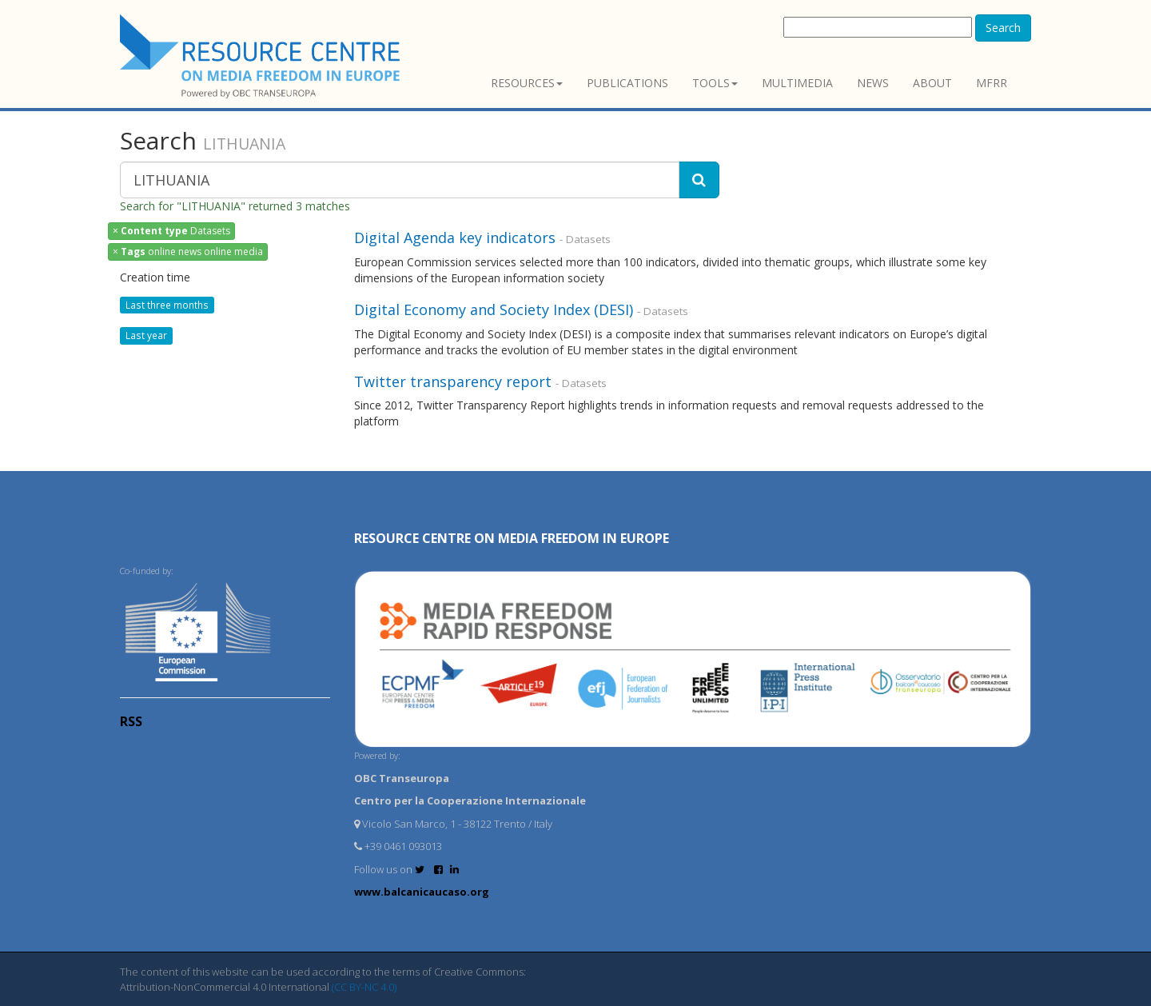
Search (1003, 27)
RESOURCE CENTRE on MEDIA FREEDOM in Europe (511, 538)
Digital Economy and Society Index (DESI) (493, 309)
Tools (715, 82)
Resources (527, 82)
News (873, 82)
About (932, 82)
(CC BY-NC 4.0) (364, 987)
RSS (131, 721)
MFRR (991, 82)
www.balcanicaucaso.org (421, 891)
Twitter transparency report (453, 381)
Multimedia (797, 82)
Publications (627, 82)
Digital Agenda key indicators (455, 237)
